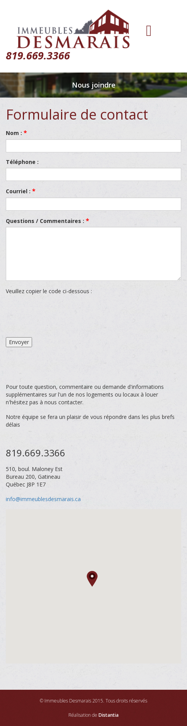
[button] (93, 579)
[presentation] (64, 316)
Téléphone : (22, 161)
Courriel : (21, 191)
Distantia (109, 715)
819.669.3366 (38, 55)
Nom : (16, 132)
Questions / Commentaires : (47, 220)
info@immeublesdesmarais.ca (43, 499)
